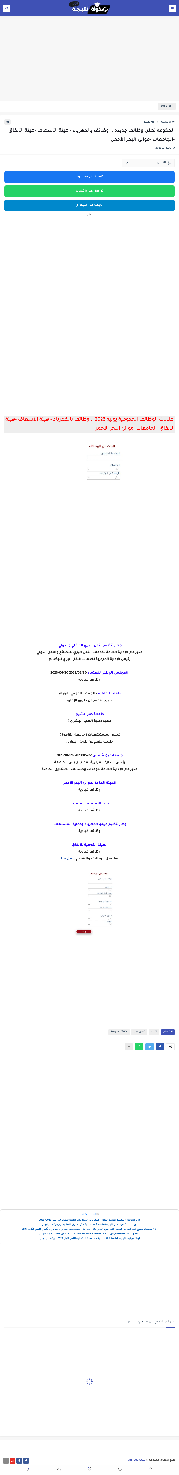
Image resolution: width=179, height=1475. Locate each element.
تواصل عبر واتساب (89, 191)
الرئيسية (168, 122)
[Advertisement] (89, 68)
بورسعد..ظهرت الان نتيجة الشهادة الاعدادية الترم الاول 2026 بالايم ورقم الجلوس (90, 1225)
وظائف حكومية (119, 1032)
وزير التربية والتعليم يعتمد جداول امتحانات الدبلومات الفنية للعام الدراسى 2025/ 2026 (89, 1220)
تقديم (149, 122)
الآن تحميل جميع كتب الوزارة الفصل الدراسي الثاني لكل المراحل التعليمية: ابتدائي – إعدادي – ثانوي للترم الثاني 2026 (89, 1229)
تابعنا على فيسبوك (89, 177)
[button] (160, 1046)
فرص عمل (139, 1032)
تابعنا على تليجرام (89, 205)
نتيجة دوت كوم (136, 1460)
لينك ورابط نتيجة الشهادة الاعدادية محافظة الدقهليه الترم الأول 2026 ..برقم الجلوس (89, 1238)
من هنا (67, 859)
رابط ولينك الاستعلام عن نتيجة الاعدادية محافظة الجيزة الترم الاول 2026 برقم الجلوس (89, 1234)
